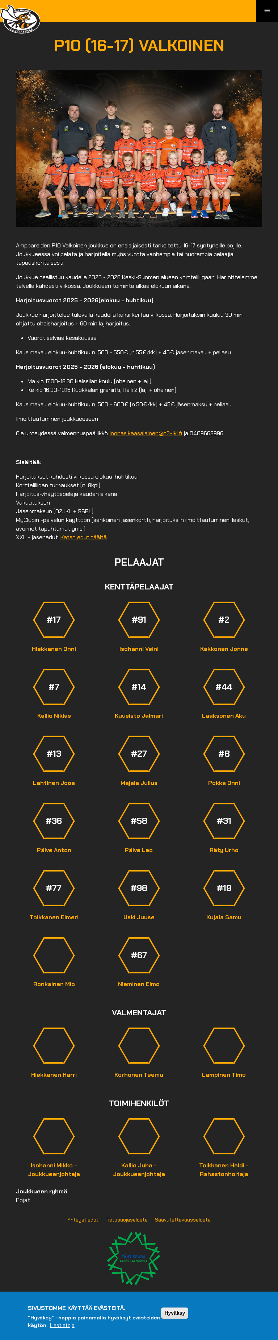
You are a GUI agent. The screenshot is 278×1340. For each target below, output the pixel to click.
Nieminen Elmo (139, 984)
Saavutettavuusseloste (183, 1219)
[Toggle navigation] (267, 11)
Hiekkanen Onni (54, 649)
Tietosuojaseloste (127, 1219)
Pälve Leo (139, 850)
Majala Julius (139, 783)
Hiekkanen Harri (54, 1075)
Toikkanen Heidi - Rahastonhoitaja (224, 1170)
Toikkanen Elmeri (54, 917)
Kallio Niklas (54, 715)
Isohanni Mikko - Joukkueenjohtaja (54, 1170)
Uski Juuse (139, 917)
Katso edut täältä (83, 537)
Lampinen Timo (224, 1075)
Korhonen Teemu (138, 1075)
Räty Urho (224, 850)
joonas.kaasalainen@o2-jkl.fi (145, 433)
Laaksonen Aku (224, 715)
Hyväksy (174, 1313)
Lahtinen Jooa (54, 783)
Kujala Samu (223, 917)
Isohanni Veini (139, 649)
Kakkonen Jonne (224, 649)
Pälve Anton (54, 850)
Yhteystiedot (82, 1219)
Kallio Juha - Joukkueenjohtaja (139, 1170)
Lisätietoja (62, 1325)
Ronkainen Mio (54, 984)
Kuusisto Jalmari (139, 715)
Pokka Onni (224, 783)
